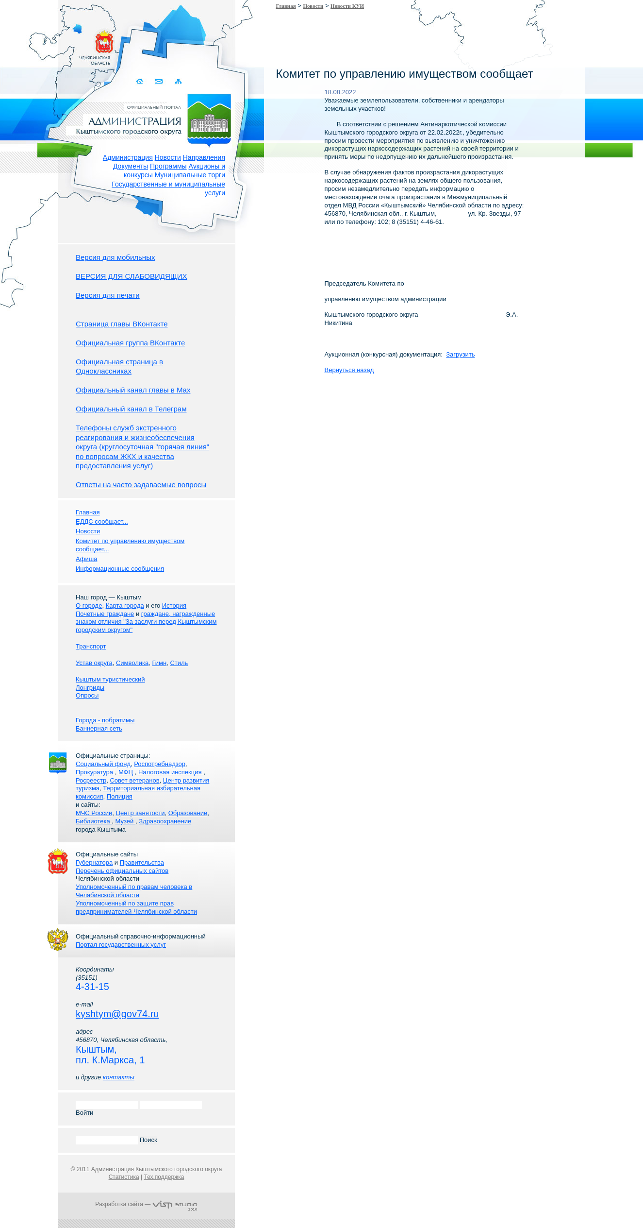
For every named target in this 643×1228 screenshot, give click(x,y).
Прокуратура (95, 772)
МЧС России (94, 813)
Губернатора (94, 862)
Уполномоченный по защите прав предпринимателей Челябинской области (136, 907)
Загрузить (460, 354)
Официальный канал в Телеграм (131, 409)
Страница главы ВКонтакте (122, 324)
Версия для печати (108, 295)
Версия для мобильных (115, 257)
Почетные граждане (105, 613)
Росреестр (91, 780)
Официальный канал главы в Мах (133, 390)
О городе (89, 605)
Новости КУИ (347, 6)
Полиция (119, 796)
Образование (188, 813)
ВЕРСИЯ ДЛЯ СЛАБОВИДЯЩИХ (131, 276)
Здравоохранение (165, 821)
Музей (125, 821)
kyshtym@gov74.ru (117, 1013)
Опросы (87, 695)
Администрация (128, 157)
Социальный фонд (103, 764)
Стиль (179, 662)
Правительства (142, 862)
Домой (140, 81)
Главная (286, 6)
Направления (204, 157)
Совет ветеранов (134, 780)
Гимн (159, 662)
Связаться (159, 81)
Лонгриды (90, 687)
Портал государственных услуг (121, 944)
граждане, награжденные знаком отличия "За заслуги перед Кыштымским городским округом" (146, 622)
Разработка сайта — (146, 1204)
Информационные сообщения (120, 568)
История (174, 605)
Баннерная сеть (99, 728)
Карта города (125, 605)
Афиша (86, 559)
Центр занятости (140, 813)
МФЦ (126, 772)
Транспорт (91, 646)
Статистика (124, 1177)
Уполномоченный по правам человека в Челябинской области (134, 891)
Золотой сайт (26, 43)
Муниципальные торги (190, 175)
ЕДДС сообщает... (102, 521)
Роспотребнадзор (159, 764)
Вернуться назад (349, 370)
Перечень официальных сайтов (122, 870)
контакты (118, 1077)
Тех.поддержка (164, 1177)
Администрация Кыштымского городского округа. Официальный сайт (151, 119)
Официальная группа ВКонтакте (130, 343)
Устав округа (94, 662)
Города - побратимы (105, 720)
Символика (132, 662)
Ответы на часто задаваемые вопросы (141, 484)
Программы (168, 166)
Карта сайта (178, 81)
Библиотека (94, 821)
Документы (130, 166)
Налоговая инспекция (170, 772)
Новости (168, 157)
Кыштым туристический (110, 679)
